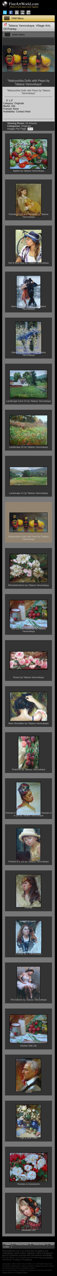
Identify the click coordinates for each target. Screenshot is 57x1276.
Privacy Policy (22, 1244)
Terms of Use (39, 1244)
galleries (28, 1259)
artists (17, 1259)
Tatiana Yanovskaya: (21, 25)
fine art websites (46, 1257)
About (7, 1244)
